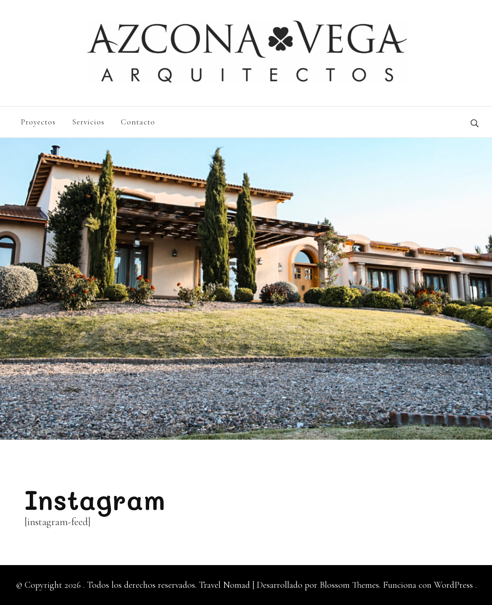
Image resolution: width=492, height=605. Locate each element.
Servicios (88, 122)
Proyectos (38, 122)
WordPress (453, 585)
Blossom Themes (348, 585)
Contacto (138, 122)
